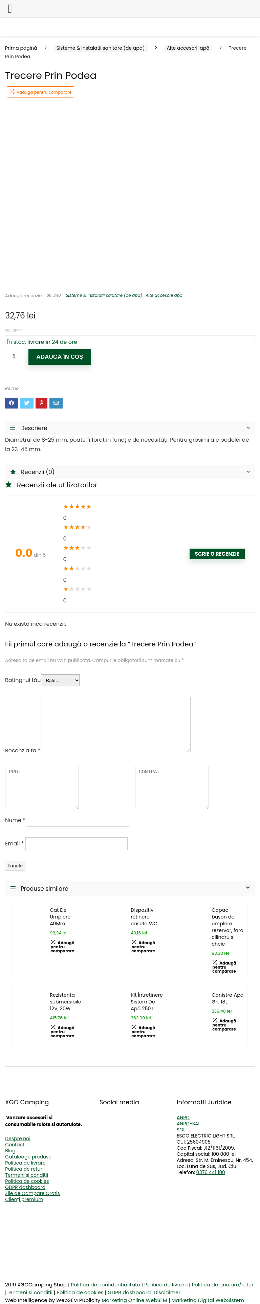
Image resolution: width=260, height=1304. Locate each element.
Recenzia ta (23, 750)
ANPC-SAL (188, 1123)
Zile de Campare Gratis (32, 1193)
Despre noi (17, 1138)
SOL (181, 1129)
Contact (14, 1144)
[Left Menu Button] (10, 8)
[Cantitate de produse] (14, 356)
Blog (10, 1150)
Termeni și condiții (26, 1175)
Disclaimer (167, 1292)
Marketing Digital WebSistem (207, 1300)
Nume (15, 820)
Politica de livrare (25, 1162)
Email (14, 843)
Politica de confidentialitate (105, 1284)
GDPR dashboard (25, 1187)
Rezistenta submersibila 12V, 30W (65, 1002)
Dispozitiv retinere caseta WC (144, 917)
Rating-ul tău (23, 680)
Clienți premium (24, 1199)
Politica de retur (23, 1169)
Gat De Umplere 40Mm (60, 917)
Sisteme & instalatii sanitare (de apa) (101, 48)
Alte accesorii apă (188, 48)
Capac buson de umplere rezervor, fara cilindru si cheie (227, 927)
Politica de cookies (27, 1181)
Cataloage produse (28, 1156)
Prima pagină (21, 48)
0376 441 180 (210, 1172)
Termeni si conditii (29, 1292)
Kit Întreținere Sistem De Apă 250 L (147, 1002)
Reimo (12, 388)
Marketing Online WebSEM (134, 1300)
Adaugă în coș (60, 357)
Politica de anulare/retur (223, 1284)
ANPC (183, 1117)
